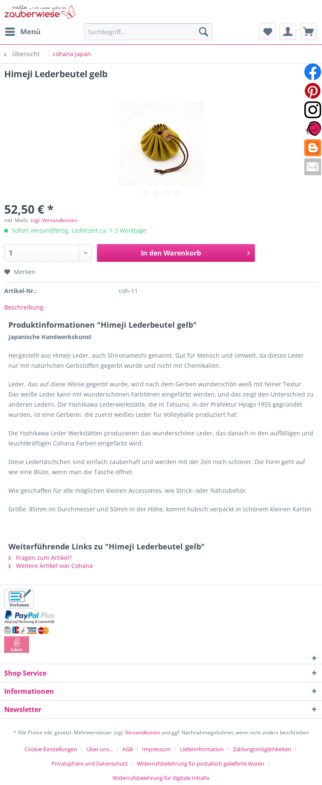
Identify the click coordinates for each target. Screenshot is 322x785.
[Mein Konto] (287, 31)
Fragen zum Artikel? (40, 558)
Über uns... (99, 749)
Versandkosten (142, 732)
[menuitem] (22, 31)
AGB (127, 749)
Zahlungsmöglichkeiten (262, 749)
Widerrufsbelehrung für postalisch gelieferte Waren (200, 763)
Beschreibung (23, 307)
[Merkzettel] (267, 31)
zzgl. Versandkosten (53, 220)
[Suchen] (203, 31)
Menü (22, 30)
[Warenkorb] (308, 31)
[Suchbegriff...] (148, 31)
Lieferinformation (202, 749)
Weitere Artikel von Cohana (50, 566)
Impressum (156, 749)
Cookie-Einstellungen (50, 749)
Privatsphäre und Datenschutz (89, 763)
